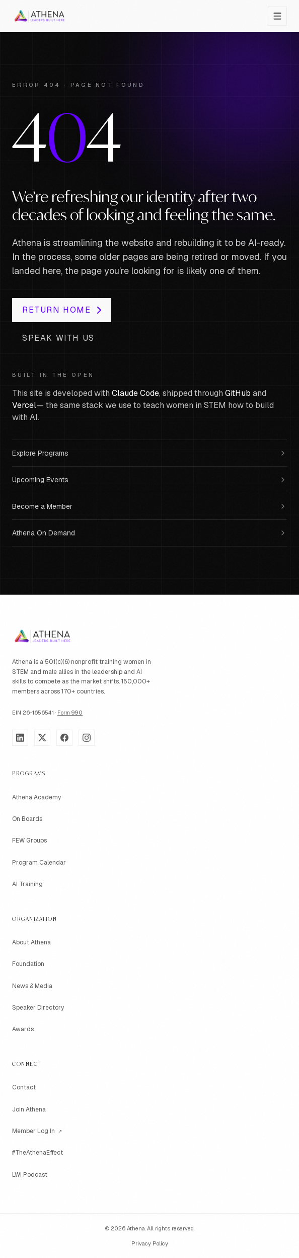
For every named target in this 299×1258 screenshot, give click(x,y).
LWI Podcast (29, 1175)
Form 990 (70, 712)
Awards (23, 1029)
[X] (42, 738)
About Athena (31, 942)
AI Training (27, 884)
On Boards (27, 819)
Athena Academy (36, 797)
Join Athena (29, 1109)
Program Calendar (39, 863)
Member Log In (37, 1131)
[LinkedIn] (20, 738)
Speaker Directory (38, 1008)
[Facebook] (64, 738)
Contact (24, 1087)
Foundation (28, 964)
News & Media (32, 986)
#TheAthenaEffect (37, 1153)
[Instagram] (87, 738)
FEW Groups (29, 840)
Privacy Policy (149, 1243)
